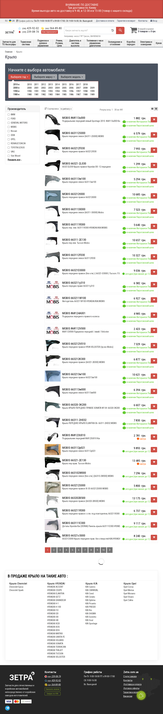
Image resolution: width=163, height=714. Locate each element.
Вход (153, 21)
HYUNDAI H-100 (54, 607)
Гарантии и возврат (132, 692)
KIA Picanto (90, 603)
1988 (85, 94)
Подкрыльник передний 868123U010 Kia (81, 438)
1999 (92, 91)
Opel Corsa (128, 587)
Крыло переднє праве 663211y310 (78, 286)
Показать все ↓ (15, 160)
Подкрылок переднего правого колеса (80, 316)
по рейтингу (66, 109)
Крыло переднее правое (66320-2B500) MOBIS (83, 501)
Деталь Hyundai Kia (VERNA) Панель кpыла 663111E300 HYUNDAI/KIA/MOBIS (97, 526)
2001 (36, 88)
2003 (50, 88)
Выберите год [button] (19, 76)
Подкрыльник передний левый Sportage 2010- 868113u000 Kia (91, 121)
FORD (12, 118)
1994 (57, 91)
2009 (92, 88)
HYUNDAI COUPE (54, 590)
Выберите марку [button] (44, 76)
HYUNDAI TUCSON (55, 653)
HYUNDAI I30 (52, 617)
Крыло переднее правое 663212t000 (79, 197)
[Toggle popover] (141, 695)
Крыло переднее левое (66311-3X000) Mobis (83, 212)
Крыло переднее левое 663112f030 (78, 258)
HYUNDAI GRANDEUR (56, 600)
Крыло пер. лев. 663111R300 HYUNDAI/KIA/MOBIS (84, 227)
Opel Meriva (129, 590)
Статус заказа (130, 676)
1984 (57, 94)
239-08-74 (28, 31)
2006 (71, 88)
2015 (64, 84)
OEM (13, 135)
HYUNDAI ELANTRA (55, 593)
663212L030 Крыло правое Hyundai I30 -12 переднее (86, 166)
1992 (43, 91)
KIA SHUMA (90, 613)
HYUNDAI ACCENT (55, 587)
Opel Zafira (128, 600)
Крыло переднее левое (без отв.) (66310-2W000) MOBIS (88, 476)
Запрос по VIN (52, 694)
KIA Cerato (90, 597)
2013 (50, 84)
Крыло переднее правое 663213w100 (79, 377)
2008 (85, 88)
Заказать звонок (52, 689)
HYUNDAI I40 (52, 620)
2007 (78, 88)
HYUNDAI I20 (52, 613)
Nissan (12, 131)
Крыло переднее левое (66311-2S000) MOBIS (83, 136)
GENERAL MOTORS (19, 122)
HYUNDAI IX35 (53, 627)
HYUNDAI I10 (52, 610)
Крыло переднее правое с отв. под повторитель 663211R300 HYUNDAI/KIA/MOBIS (100, 513)
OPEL (11, 139)
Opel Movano (129, 593)
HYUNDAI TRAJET (55, 650)
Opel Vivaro (129, 597)
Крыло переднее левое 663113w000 (79, 392)
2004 (57, 88)
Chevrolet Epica (16, 587)
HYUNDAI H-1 (53, 603)
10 (103, 550)
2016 (71, 84)
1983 (50, 94)
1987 (78, 94)
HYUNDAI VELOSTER (56, 657)
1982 (43, 94)
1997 (78, 91)
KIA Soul (89, 620)
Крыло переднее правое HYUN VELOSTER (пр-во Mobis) (87, 347)
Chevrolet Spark (16, 590)
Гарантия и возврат (126, 21)
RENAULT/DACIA (17, 143)
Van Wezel (14, 155)
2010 (29, 84)
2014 (57, 84)
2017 (78, 84)
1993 (50, 91)
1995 (64, 91)
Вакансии (127, 696)
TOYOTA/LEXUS (16, 147)
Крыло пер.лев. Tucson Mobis (76, 243)
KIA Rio (88, 610)
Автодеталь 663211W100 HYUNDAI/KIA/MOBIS (83, 301)
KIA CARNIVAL (91, 590)
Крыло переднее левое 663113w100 (79, 182)
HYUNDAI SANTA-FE (56, 637)
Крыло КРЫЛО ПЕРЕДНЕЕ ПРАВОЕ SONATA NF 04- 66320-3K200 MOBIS (94, 408)
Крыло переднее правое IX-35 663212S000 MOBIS (85, 488)
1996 (71, 91)
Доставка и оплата (105, 21)
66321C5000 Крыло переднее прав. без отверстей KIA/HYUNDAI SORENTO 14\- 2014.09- (102, 538)
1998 (85, 91)
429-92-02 (28, 28)
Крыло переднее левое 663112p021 (79, 451)
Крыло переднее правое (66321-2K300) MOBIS (83, 362)
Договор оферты (131, 688)
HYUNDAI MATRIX (55, 633)
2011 (36, 84)
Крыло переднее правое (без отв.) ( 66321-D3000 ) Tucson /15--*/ (92, 273)
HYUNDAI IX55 (53, 630)
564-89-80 (51, 28)
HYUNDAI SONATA (55, 643)
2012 (43, 84)
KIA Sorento (90, 617)
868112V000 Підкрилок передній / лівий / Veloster (85, 331)
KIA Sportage (91, 623)
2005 (64, 88)
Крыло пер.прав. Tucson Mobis (76, 463)
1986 (71, 94)
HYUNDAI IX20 (53, 623)
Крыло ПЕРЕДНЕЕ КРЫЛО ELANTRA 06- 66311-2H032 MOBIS (89, 423)
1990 (29, 91)
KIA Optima (90, 600)
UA (12, 21)
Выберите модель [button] (72, 76)
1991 (36, 91)
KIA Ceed (89, 593)
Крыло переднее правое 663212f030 (79, 151)
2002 (43, 88)
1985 (64, 94)
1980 (29, 94)
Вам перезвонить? (49, 32)
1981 (36, 94)
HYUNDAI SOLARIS (55, 640)
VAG (11, 151)
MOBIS (14, 127)
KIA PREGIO (90, 607)
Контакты (142, 21)
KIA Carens (90, 587)
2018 (85, 84)
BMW (11, 114)
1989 (92, 94)
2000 (29, 88)
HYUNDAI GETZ (53, 597)
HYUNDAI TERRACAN (56, 647)
